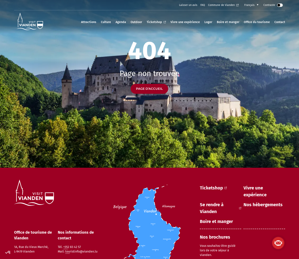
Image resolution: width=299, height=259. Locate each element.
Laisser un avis (188, 5)
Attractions (88, 22)
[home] (30, 22)
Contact (279, 22)
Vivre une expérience (185, 22)
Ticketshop (156, 22)
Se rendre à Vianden (220, 208)
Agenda (121, 22)
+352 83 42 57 (72, 247)
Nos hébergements (263, 204)
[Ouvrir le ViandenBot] (278, 243)
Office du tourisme (257, 22)
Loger (208, 22)
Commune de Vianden (223, 5)
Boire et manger (228, 22)
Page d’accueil (149, 89)
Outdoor (136, 22)
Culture (106, 22)
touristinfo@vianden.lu (81, 251)
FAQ (202, 5)
